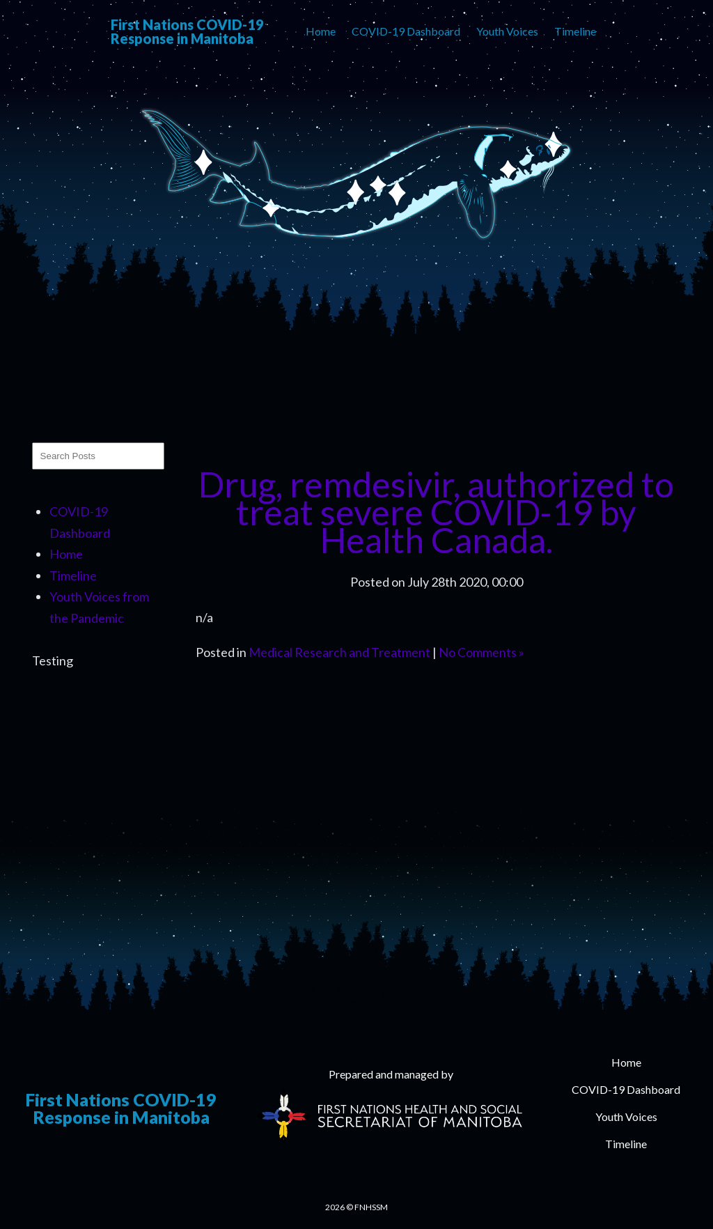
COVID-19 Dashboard (406, 31)
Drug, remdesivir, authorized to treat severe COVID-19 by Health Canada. (436, 512)
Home (321, 31)
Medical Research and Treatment (339, 652)
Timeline (575, 31)
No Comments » (481, 652)
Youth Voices (507, 31)
